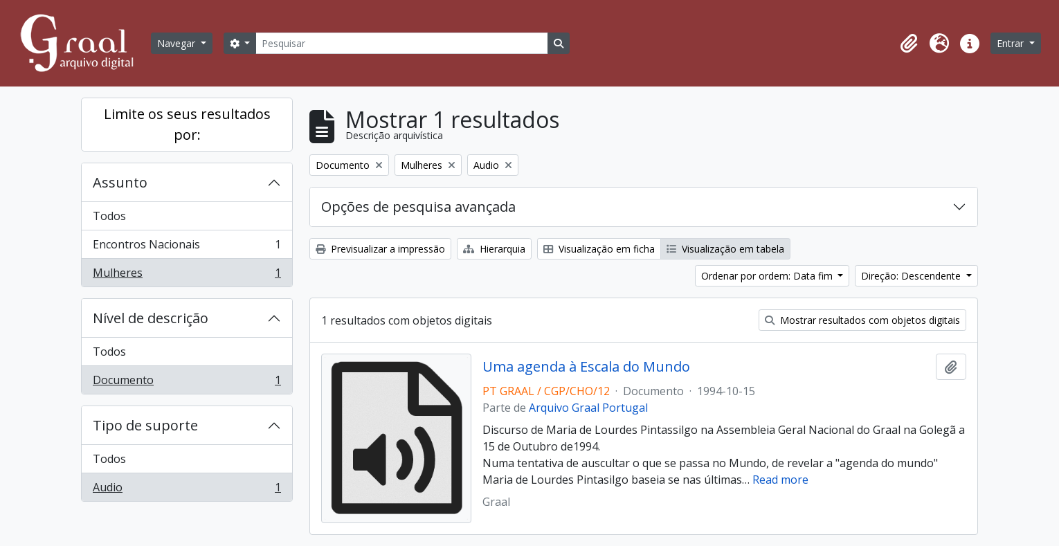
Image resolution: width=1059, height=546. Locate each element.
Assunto (120, 182)
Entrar (1011, 43)
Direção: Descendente (912, 275)
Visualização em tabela (725, 248)
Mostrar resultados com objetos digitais (862, 320)
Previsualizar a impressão (380, 248)
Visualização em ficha (599, 248)
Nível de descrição (150, 318)
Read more (780, 479)
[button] (909, 43)
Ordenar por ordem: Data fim (768, 275)
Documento (186, 383)
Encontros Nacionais (186, 247)
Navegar (177, 43)
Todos (109, 216)
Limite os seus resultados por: (187, 124)
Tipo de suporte (145, 425)
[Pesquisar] (401, 43)
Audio (186, 490)
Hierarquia (494, 248)
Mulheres (186, 275)
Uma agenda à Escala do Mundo (586, 366)
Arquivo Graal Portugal (588, 407)
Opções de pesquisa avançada (418, 206)
